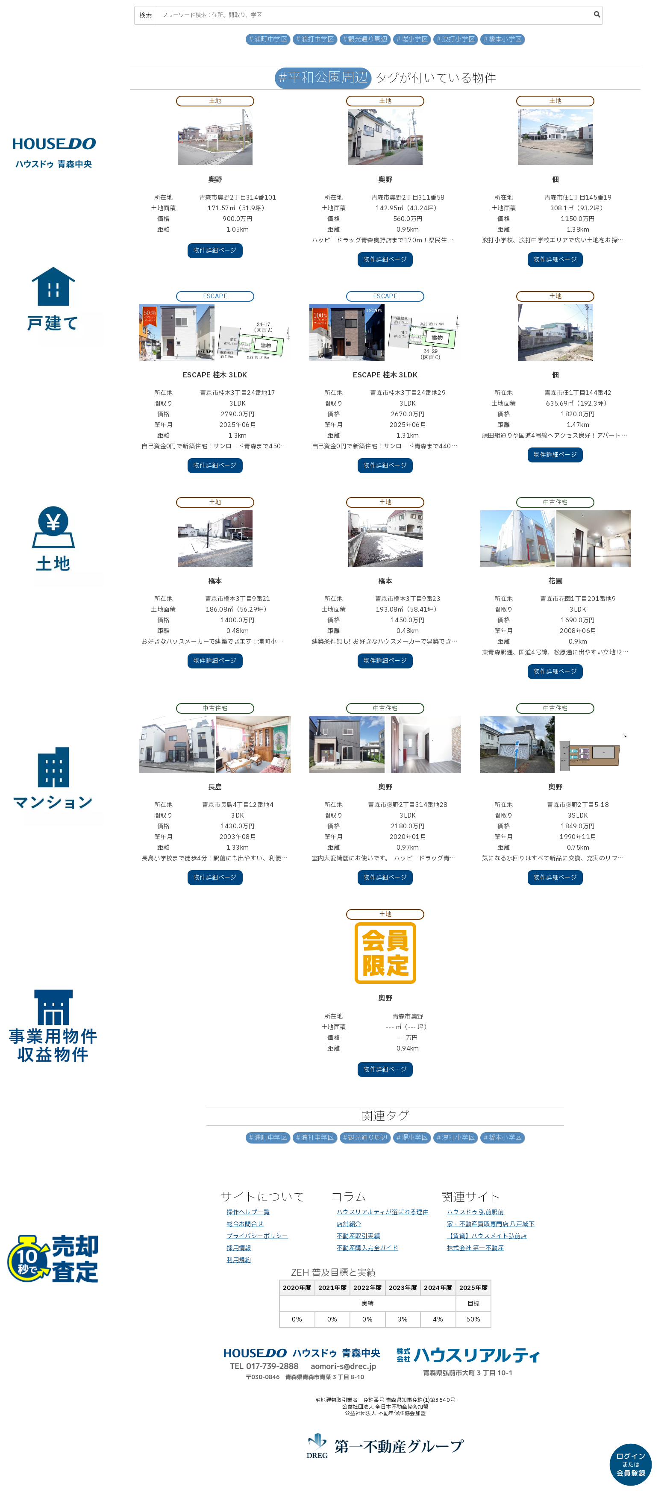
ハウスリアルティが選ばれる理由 (383, 1212)
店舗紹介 (349, 1224)
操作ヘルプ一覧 (248, 1212)
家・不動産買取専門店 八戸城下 (491, 1224)
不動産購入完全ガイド (367, 1248)
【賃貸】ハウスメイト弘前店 (487, 1236)
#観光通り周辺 (365, 39)
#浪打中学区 (315, 39)
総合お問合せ (245, 1224)
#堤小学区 (412, 39)
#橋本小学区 (502, 39)
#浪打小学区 (455, 39)
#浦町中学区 (268, 39)
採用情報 (238, 1248)
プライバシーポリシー (257, 1236)
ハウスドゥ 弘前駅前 (475, 1212)
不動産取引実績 (358, 1236)
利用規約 (238, 1260)
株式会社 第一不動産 (475, 1248)
